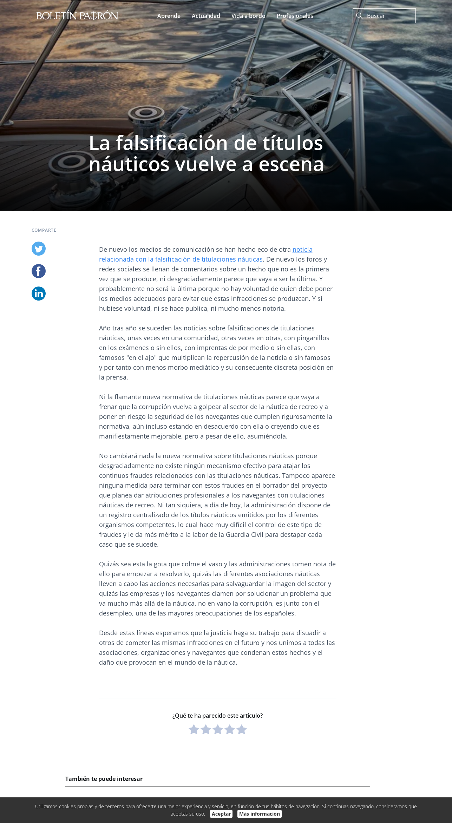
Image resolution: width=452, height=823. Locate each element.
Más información (259, 813)
